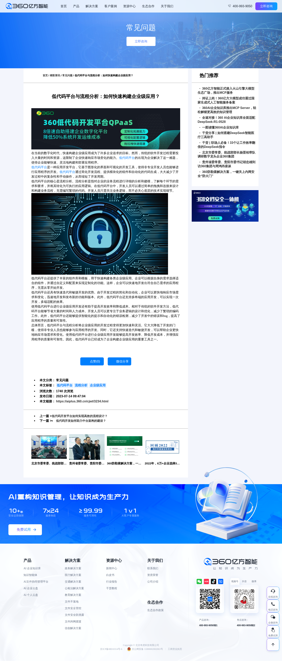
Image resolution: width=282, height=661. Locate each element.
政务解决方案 (73, 568)
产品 (76, 6)
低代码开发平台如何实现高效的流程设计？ (81, 416)
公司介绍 (152, 581)
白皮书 (110, 575)
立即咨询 (266, 6)
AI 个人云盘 (31, 595)
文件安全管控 (73, 608)
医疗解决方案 (73, 575)
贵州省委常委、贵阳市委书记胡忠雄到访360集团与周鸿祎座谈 (226, 164)
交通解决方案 (73, 581)
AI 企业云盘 (31, 588)
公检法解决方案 (74, 588)
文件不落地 (72, 601)
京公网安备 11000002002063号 (145, 649)
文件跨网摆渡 (73, 621)
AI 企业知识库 (32, 568)
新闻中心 (111, 568)
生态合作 (148, 6)
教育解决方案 (73, 595)
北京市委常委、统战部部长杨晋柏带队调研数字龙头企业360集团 (226, 154)
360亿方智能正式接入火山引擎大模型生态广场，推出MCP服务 (226, 90)
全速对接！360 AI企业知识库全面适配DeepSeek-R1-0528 (226, 119)
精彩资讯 (55, 75)
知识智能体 (30, 575)
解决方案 (92, 6)
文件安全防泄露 (74, 615)
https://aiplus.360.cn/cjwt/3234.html (82, 401)
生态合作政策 (155, 610)
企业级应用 (98, 385)
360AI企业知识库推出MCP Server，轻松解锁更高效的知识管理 (227, 110)
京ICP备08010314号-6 (111, 649)
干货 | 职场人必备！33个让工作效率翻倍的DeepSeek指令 (226, 144)
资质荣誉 (152, 575)
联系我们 (152, 568)
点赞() (95, 361)
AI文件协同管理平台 (36, 581)
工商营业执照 (175, 649)
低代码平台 (127, 157)
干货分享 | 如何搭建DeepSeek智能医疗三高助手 (226, 135)
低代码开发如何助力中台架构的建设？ (82, 420)
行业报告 (111, 581)
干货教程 (111, 588)
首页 (64, 6)
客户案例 (110, 6)
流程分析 (81, 385)
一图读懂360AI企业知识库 (219, 127)
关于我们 (167, 6)
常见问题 (67, 75)
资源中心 (129, 6)
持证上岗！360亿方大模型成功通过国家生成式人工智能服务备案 (226, 100)
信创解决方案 (73, 628)
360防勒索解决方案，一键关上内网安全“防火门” (226, 174)
